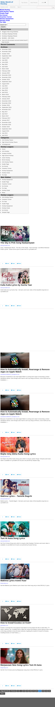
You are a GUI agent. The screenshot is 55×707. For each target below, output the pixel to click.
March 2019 (5, 94)
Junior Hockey (6, 157)
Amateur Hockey (6, 153)
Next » (2, 693)
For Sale (3, 22)
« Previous (13, 691)
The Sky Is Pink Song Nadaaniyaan (17, 243)
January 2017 (6, 120)
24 (24, 691)
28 (36, 691)
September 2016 (6, 129)
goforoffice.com (4, 625)
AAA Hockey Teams (7, 11)
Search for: (3, 24)
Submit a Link (4, 7)
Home (3, 149)
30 (43, 691)
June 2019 (5, 88)
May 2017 (5, 111)
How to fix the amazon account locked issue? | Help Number (15, 41)
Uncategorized (6, 144)
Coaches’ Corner (6, 17)
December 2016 (6, 122)
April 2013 (5, 135)
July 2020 (4, 60)
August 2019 (5, 83)
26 (30, 691)
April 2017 (5, 114)
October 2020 (6, 53)
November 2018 (6, 103)
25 (27, 691)
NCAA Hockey (5, 10)
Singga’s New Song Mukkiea (10, 31)
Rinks (3, 192)
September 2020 (6, 56)
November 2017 (6, 109)
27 (33, 691)
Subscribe (12, 7)
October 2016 (6, 126)
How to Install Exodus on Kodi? (15, 623)
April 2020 (5, 66)
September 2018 (6, 107)
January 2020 (6, 73)
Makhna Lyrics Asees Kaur (13, 580)
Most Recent (34, 2)
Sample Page (6, 212)
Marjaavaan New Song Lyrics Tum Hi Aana (21, 665)
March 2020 (5, 68)
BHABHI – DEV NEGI (8, 38)
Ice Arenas (3, 15)
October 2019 (6, 79)
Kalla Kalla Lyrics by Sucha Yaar (16, 285)
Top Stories (24, 2)
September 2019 (6, 81)
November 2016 (6, 124)
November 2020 (6, 51)
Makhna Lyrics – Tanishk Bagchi (16, 496)
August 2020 (5, 58)
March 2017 (5, 116)
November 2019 (6, 77)
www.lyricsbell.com (5, 245)
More (44, 2)
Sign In (19, 7)
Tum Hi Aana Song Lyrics (12, 538)
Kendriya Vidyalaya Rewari (9, 36)
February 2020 (6, 71)
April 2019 (5, 92)
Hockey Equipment (6, 18)
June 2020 (5, 62)
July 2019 (4, 86)
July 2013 (4, 133)
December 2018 (6, 101)
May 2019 (5, 90)
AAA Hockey (5, 151)
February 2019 (6, 96)
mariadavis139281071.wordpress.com (9, 374)
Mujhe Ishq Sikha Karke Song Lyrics (18, 454)
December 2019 (6, 75)
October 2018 (6, 105)
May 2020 (5, 64)
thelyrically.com (4, 583)
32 (49, 691)
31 (46, 691)
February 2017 (6, 118)
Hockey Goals (5, 20)
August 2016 (5, 131)
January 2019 (6, 98)
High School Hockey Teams (9, 142)
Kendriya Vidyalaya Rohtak (9, 34)
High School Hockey (7, 155)
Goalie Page (4, 13)
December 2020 (6, 49)
